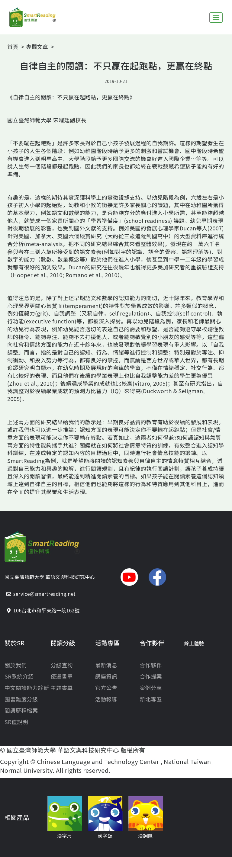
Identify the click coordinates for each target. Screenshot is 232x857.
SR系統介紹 (19, 676)
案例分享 (151, 688)
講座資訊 (106, 676)
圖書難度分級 (21, 699)
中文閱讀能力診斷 (27, 688)
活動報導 (106, 699)
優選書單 (61, 676)
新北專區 (151, 699)
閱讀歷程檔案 (21, 710)
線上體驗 (194, 643)
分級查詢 (61, 665)
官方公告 (106, 688)
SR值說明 (16, 722)
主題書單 (61, 688)
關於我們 (16, 665)
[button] (129, 577)
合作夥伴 (151, 665)
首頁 (12, 46)
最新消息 (106, 665)
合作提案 (151, 676)
